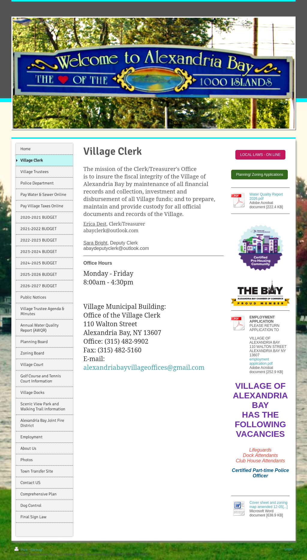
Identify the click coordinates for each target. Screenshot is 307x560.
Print (21, 550)
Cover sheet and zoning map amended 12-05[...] (268, 505)
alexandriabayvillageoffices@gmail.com (143, 367)
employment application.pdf (261, 361)
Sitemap (36, 550)
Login (289, 549)
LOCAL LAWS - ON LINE (260, 155)
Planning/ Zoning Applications (259, 174)
